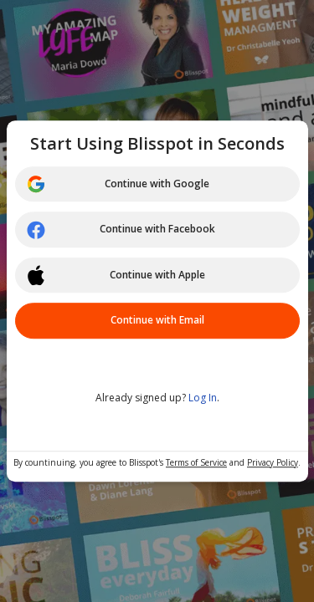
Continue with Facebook (120, 230)
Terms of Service (196, 462)
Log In (202, 397)
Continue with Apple (115, 275)
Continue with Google (118, 184)
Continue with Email (157, 320)
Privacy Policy (272, 462)
